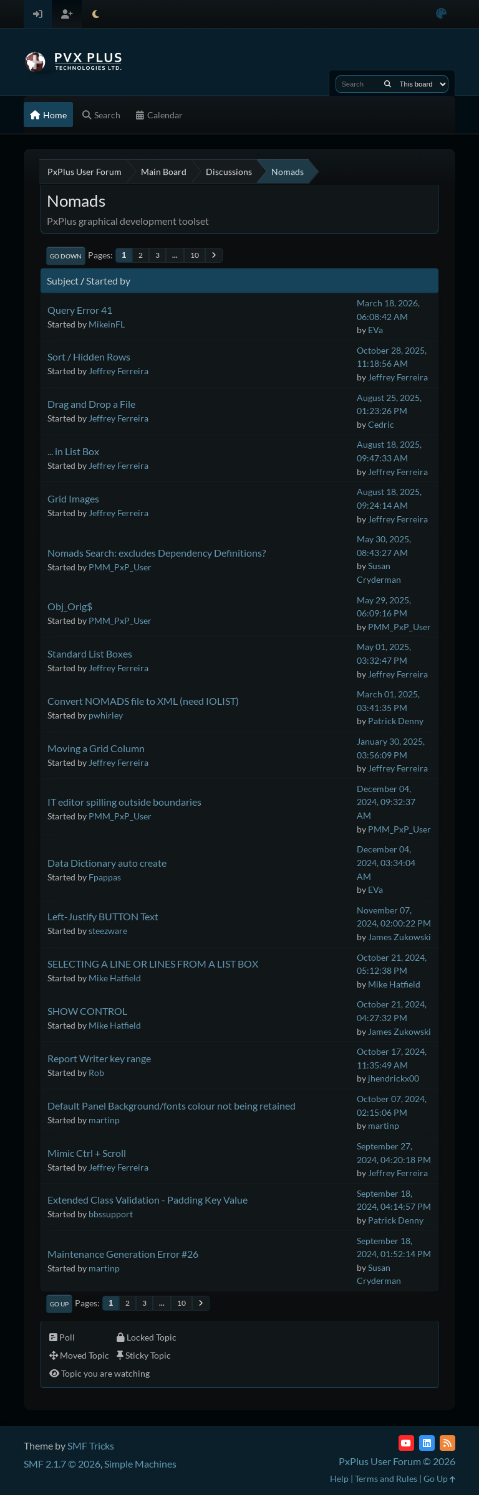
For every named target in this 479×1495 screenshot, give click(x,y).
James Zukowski (399, 936)
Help (339, 1478)
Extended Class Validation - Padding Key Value (147, 1199)
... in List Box (73, 451)
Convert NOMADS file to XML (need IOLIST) (143, 701)
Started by (108, 280)
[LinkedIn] (427, 1443)
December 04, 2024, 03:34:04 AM (386, 862)
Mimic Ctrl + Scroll (86, 1153)
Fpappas (105, 877)
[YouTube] (406, 1443)
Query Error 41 (79, 310)
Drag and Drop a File (91, 404)
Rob (96, 1072)
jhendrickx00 (393, 1078)
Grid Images (73, 498)
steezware (108, 930)
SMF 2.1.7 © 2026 (62, 1463)
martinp (104, 1120)
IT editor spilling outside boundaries (124, 802)
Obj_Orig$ (69, 606)
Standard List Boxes (89, 653)
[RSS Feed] (447, 1443)
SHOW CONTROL (87, 1011)
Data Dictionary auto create (107, 863)
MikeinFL (107, 324)
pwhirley (106, 715)
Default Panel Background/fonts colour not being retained (171, 1105)
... (175, 255)
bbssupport (111, 1214)
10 (194, 255)
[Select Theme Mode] (96, 14)
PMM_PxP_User (120, 567)
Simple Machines (140, 1463)
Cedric (381, 424)
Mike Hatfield (115, 978)
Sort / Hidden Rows (88, 356)
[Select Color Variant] (441, 14)
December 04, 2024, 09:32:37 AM (386, 802)
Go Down (66, 256)
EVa (375, 329)
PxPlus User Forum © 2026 (397, 1461)
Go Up (59, 1304)
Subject (63, 280)
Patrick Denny (395, 720)
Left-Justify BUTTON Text (102, 916)
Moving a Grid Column (96, 748)
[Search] (387, 84)
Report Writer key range (99, 1058)
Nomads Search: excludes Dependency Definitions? (156, 553)
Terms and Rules (386, 1478)
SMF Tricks (90, 1445)
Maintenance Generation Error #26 (122, 1254)
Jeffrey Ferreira (118, 370)
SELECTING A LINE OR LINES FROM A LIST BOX (152, 963)
